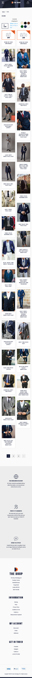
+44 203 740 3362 (16, 654)
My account (16, 628)
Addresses (16, 633)
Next (23, 456)
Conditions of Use (16, 609)
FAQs (16, 604)
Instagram (16, 649)
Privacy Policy (16, 607)
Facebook (16, 646)
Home (3, 11)
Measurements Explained (16, 614)
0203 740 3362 (16, 589)
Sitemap (16, 602)
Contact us (16, 612)
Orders (16, 630)
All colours (5, 26)
